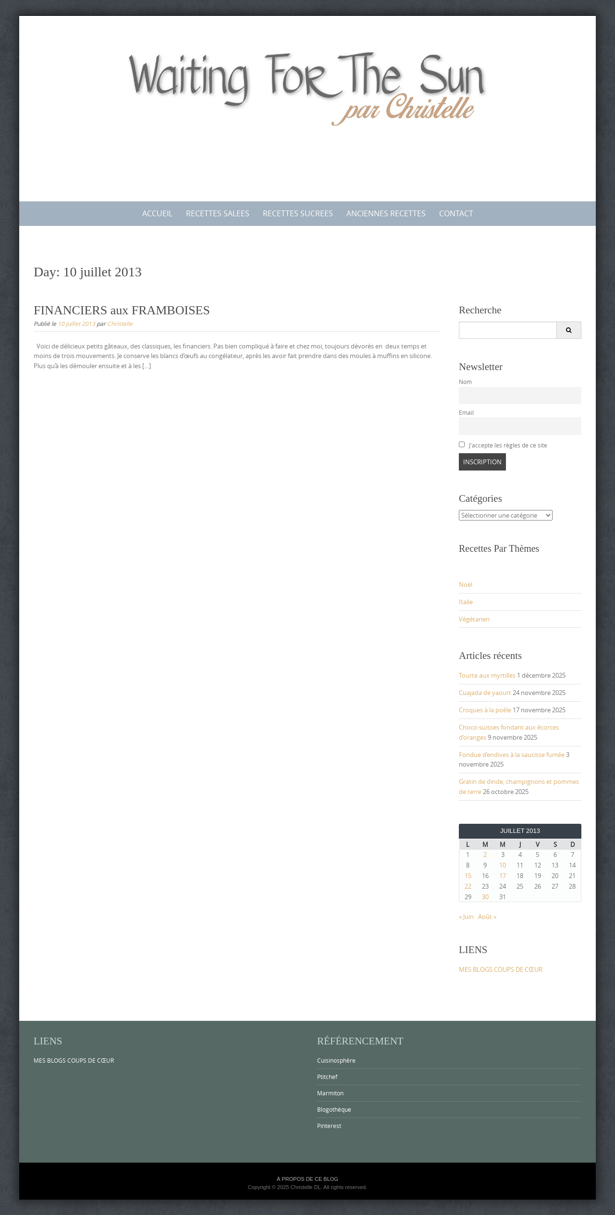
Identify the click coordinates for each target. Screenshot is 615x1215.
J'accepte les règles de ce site (503, 445)
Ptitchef (327, 1076)
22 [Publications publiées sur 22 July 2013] (468, 886)
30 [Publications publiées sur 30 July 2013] (485, 897)
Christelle (120, 323)
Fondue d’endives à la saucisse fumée (512, 754)
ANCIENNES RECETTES (386, 213)
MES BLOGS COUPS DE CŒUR (500, 969)
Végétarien (474, 619)
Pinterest (329, 1125)
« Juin (466, 916)
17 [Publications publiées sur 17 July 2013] (502, 875)
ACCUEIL (157, 213)
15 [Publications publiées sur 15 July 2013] (468, 875)
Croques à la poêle (485, 710)
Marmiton (330, 1093)
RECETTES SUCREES (298, 213)
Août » (487, 916)
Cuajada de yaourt (485, 692)
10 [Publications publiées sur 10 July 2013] (502, 865)
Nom (465, 381)
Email (466, 412)
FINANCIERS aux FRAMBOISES (122, 310)
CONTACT (456, 213)
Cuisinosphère (336, 1060)
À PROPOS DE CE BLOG (307, 1179)
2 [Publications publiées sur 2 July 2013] (485, 854)
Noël (465, 584)
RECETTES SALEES (217, 213)
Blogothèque (334, 1109)
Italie (466, 601)
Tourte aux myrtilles (487, 675)
